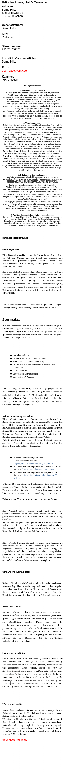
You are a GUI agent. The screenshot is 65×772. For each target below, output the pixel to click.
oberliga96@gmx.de (14, 70)
